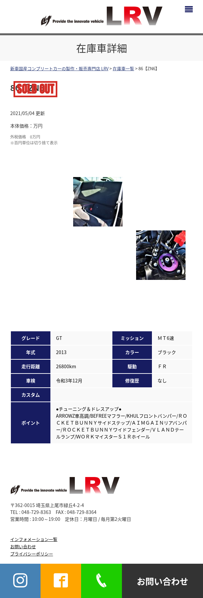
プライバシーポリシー (31, 554)
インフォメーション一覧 (33, 539)
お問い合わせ (23, 546)
